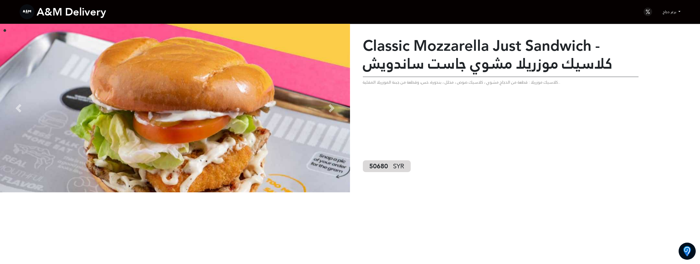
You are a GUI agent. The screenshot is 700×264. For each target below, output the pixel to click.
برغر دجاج (670, 11)
